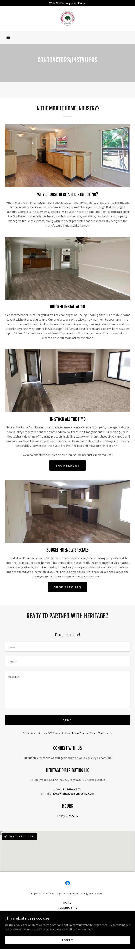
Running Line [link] (67, 907)
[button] (8, 37)
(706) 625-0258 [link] (72, 789)
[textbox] (67, 647)
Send (67, 720)
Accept (67, 940)
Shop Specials (67, 587)
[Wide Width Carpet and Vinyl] (67, 3)
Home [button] (67, 902)
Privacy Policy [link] (79, 733)
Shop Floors (67, 465)
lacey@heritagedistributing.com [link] (72, 793)
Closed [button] (70, 816)
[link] (68, 18)
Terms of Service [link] (98, 733)
